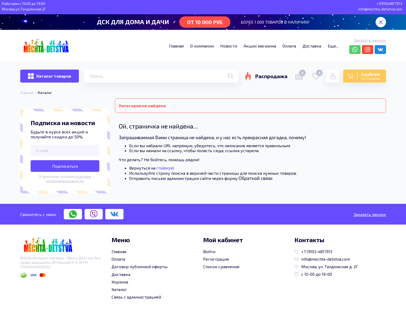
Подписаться (65, 166)
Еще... (333, 45)
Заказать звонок (370, 40)
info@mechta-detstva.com (322, 258)
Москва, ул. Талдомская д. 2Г (326, 266)
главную (165, 168)
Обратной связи (255, 178)
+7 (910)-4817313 (313, 251)
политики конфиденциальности (68, 178)
